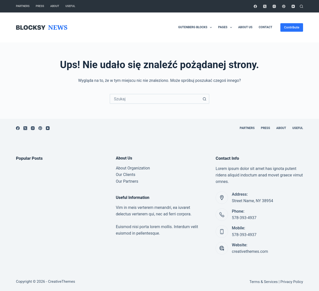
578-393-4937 (244, 217)
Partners (22, 6)
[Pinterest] (283, 6)
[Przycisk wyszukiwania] (204, 98)
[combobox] (155, 99)
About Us (245, 27)
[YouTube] (293, 6)
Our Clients (125, 174)
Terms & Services (263, 282)
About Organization (133, 168)
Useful (70, 6)
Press (40, 6)
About (54, 6)
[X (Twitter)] (264, 6)
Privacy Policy (291, 282)
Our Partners (127, 181)
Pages (226, 27)
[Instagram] (274, 6)
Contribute (291, 27)
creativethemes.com (250, 251)
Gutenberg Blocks (196, 27)
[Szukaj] (301, 6)
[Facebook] (255, 6)
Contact (265, 27)
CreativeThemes (61, 281)
